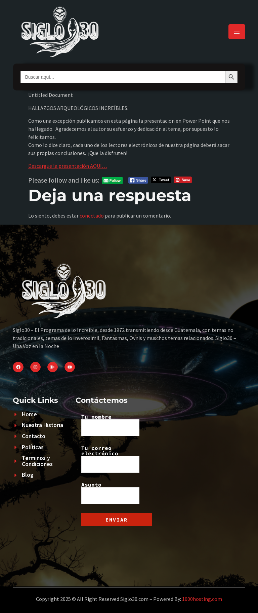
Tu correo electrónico (110, 459)
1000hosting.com (202, 599)
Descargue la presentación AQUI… (67, 165)
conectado (92, 215)
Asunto (110, 493)
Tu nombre (110, 425)
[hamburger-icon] (236, 31)
